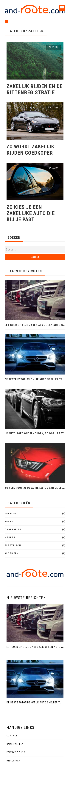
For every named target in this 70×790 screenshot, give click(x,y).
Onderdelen (13, 529)
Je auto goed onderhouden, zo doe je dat (34, 433)
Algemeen (12, 553)
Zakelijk (53, 47)
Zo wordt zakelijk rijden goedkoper (30, 150)
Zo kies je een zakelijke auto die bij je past (31, 213)
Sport (9, 521)
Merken (10, 537)
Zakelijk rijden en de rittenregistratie (35, 89)
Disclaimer (13, 760)
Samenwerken (15, 744)
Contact (12, 735)
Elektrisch (13, 545)
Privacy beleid (16, 752)
